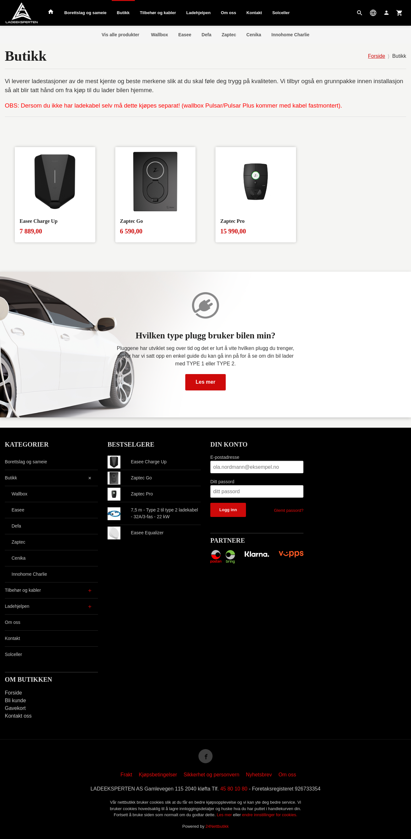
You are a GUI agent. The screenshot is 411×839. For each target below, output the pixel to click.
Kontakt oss (18, 716)
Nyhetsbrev (259, 774)
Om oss (228, 12)
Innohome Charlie (290, 34)
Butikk (123, 12)
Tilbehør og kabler (158, 12)
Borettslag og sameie (85, 12)
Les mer (205, 382)
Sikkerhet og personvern (211, 774)
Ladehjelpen (198, 12)
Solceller (281, 12)
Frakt (126, 774)
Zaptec (229, 34)
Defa (206, 34)
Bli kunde (15, 700)
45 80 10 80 (234, 788)
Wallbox (159, 34)
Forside (376, 56)
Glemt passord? (288, 510)
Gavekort (15, 708)
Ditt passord (222, 481)
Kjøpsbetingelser (158, 774)
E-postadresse (224, 457)
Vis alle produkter (120, 34)
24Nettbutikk (217, 826)
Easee (184, 34)
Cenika (253, 34)
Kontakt (254, 12)
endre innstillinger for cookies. (269, 814)
